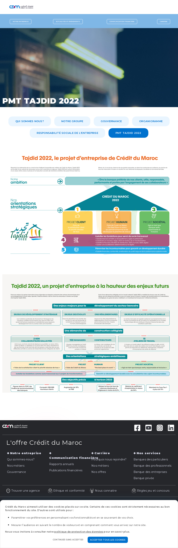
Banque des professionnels (152, 465)
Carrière (163, 21)
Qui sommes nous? (29, 121)
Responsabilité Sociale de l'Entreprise (67, 132)
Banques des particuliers (151, 459)
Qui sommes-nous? (21, 459)
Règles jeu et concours (151, 490)
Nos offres (98, 472)
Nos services (149, 453)
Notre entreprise (20, 21)
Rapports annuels (61, 464)
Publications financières (65, 470)
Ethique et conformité (66, 490)
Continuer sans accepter (68, 539)
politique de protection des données (78, 531)
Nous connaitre (103, 490)
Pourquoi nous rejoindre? (108, 459)
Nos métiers (15, 465)
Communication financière (121, 21)
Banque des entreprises (150, 472)
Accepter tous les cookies (107, 539)
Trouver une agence (23, 490)
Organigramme (151, 121)
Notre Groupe (72, 121)
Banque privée (144, 478)
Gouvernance (111, 121)
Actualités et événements (68, 21)
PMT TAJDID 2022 (128, 132)
